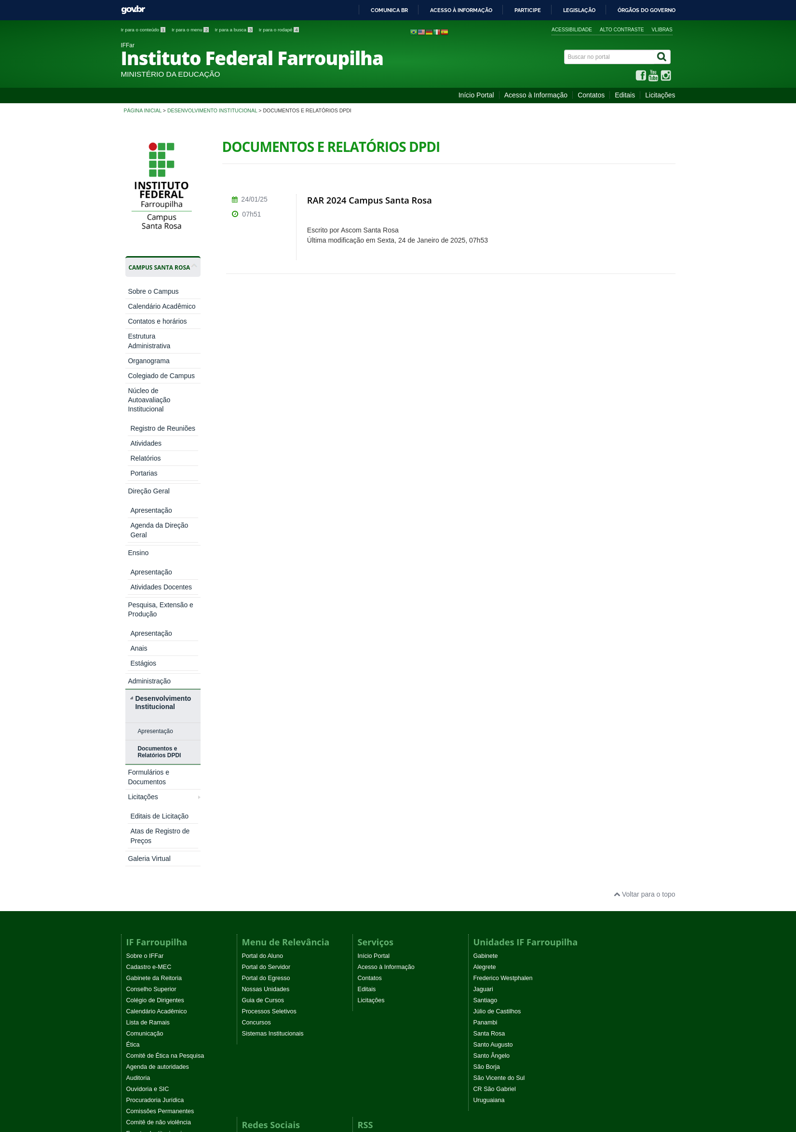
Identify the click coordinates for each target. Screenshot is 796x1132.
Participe (527, 10)
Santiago (485, 750)
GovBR (133, 9)
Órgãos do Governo (646, 10)
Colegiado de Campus (161, 376)
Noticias (368, 889)
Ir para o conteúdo (144, 29)
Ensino (138, 439)
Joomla (250, 1040)
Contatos (591, 95)
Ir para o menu (191, 29)
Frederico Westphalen (503, 728)
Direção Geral (148, 424)
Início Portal (476, 95)
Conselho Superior (151, 739)
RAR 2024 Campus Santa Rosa (369, 200)
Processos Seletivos (269, 761)
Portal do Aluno (262, 706)
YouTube (254, 900)
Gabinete (485, 706)
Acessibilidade (572, 29)
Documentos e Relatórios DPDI (159, 549)
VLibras (662, 29)
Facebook (255, 889)
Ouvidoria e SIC (147, 839)
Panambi (485, 772)
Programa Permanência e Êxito (168, 917)
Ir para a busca (234, 29)
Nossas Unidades (266, 739)
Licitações (660, 95)
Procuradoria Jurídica (155, 850)
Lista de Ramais (148, 772)
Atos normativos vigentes (160, 894)
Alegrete (484, 717)
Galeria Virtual (149, 609)
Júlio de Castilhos (497, 761)
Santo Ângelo (491, 806)
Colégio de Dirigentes (155, 750)
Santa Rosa (489, 783)
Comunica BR (389, 10)
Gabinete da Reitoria (154, 728)
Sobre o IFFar (145, 706)
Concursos (256, 772)
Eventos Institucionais (155, 883)
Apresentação (155, 528)
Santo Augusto (493, 794)
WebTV (136, 905)
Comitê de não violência (158, 872)
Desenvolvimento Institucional (212, 110)
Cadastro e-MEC (149, 717)
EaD (364, 911)
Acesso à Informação (536, 95)
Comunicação (144, 783)
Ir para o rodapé (279, 29)
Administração (149, 478)
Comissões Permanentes (160, 861)
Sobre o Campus (153, 291)
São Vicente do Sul (499, 828)
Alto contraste (622, 29)
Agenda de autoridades (157, 817)
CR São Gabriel (494, 839)
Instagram (255, 911)
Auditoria (138, 828)
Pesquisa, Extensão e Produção (160, 458)
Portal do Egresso (266, 728)
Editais (625, 95)
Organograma (148, 361)
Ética (133, 794)
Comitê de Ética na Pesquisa (165, 806)
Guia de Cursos (263, 750)
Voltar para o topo (644, 644)
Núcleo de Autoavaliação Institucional (149, 400)
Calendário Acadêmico (161, 306)
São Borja (486, 817)
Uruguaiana (489, 850)
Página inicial (143, 110)
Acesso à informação (461, 10)
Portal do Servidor (266, 717)
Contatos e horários (157, 321)
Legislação (579, 10)
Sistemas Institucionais (273, 783)
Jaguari (483, 739)
